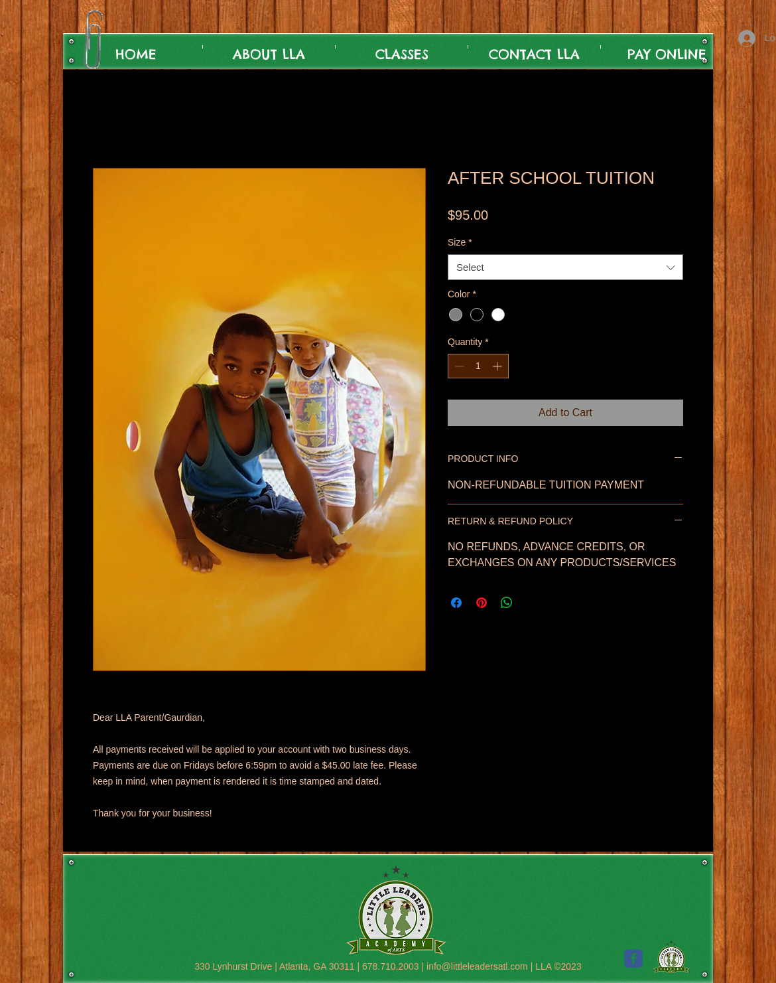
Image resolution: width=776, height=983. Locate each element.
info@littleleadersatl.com (477, 966)
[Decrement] (458, 366)
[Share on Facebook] (456, 603)
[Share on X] (532, 603)
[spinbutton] (478, 366)
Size (460, 242)
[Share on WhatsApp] (507, 603)
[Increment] (498, 366)
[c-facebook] (633, 958)
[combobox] (565, 267)
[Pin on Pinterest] (481, 603)
